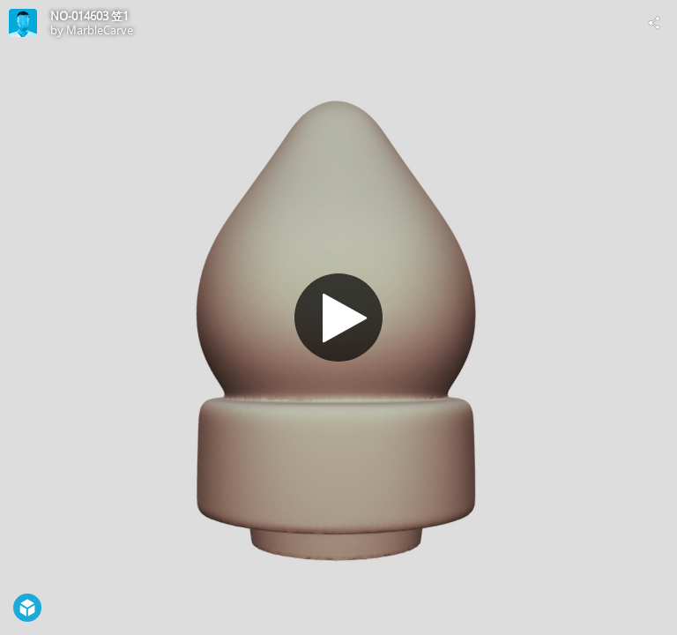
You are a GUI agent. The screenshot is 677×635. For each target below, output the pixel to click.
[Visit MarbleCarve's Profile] (23, 23)
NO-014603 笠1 (89, 16)
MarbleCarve (99, 30)
